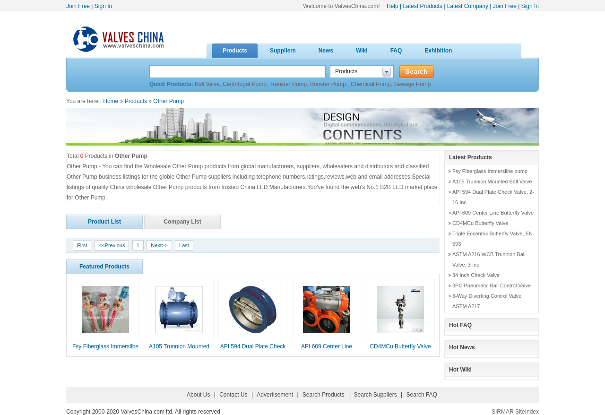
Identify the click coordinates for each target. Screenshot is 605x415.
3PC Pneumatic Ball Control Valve (491, 285)
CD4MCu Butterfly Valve (400, 346)
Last (184, 245)
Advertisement (275, 394)
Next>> (159, 245)
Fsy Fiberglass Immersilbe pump (489, 171)
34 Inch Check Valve (476, 275)
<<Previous (112, 245)
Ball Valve (207, 84)
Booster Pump (328, 84)
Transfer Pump (288, 84)
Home (110, 101)
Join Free (78, 6)
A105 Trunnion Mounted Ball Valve (492, 181)
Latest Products (422, 6)
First (82, 245)
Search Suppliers (375, 394)
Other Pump (168, 101)
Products (136, 101)
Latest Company (467, 6)
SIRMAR (503, 411)
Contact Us (233, 394)
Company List (182, 221)
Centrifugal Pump (245, 84)
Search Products (323, 394)
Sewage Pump (412, 84)
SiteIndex (527, 411)
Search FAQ (421, 394)
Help (392, 6)
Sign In (103, 6)
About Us (198, 394)
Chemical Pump (371, 84)
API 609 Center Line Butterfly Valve (493, 213)
